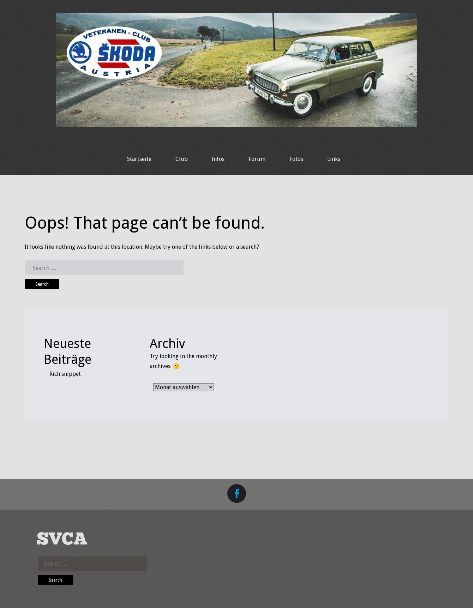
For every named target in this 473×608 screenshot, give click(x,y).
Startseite (139, 159)
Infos (218, 159)
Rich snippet (65, 374)
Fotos (296, 159)
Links (333, 159)
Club (181, 159)
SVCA (62, 540)
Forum (257, 159)
